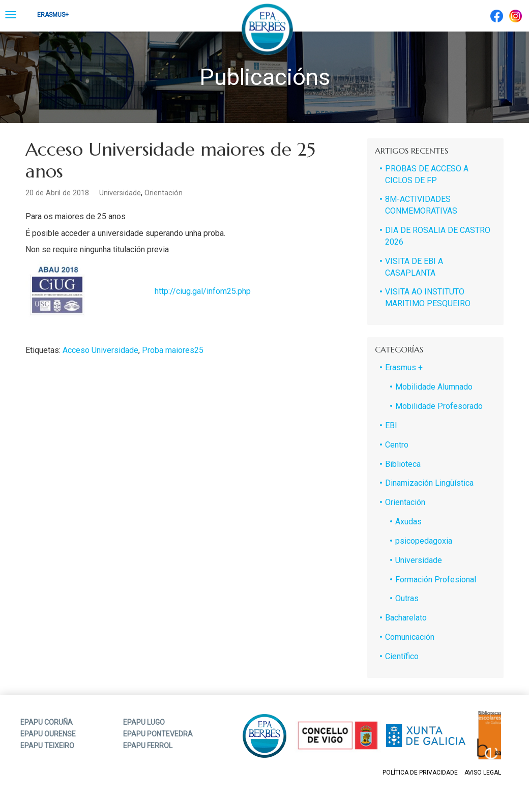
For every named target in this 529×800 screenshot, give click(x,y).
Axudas (408, 521)
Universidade (120, 193)
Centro (396, 445)
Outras (407, 598)
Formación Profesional (435, 579)
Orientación (163, 193)
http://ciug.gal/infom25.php (203, 291)
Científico (402, 656)
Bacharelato (406, 618)
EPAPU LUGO (144, 722)
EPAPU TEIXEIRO (47, 746)
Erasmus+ (53, 14)
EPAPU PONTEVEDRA (158, 734)
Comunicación (409, 637)
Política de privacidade (420, 772)
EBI (391, 425)
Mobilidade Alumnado (434, 387)
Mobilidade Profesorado (439, 406)
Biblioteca (403, 464)
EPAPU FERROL (147, 746)
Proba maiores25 (172, 350)
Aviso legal (482, 772)
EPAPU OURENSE (48, 734)
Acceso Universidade (100, 350)
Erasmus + (404, 367)
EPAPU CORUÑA (46, 722)
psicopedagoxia (423, 541)
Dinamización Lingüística (429, 483)
